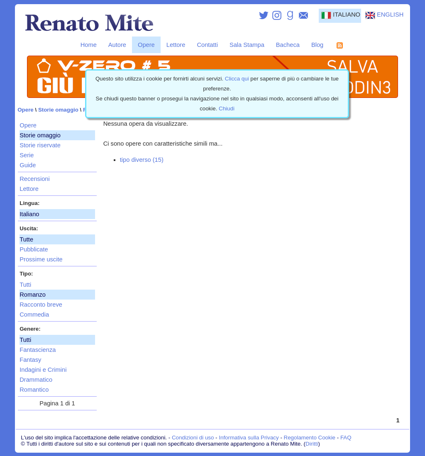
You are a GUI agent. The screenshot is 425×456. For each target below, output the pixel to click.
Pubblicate (34, 249)
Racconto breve (41, 304)
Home (89, 44)
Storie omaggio (58, 110)
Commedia (34, 314)
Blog (317, 44)
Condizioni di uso (193, 437)
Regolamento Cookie (309, 437)
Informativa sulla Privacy (248, 437)
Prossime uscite (41, 259)
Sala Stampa (247, 44)
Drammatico (36, 379)
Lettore (176, 44)
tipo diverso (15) (142, 159)
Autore (117, 44)
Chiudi (226, 108)
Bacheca (288, 44)
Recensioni (35, 179)
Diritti (311, 444)
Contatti (207, 44)
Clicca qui (237, 79)
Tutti (25, 284)
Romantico (34, 389)
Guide (28, 165)
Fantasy (30, 359)
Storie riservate (40, 145)
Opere (146, 44)
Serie (27, 155)
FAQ (346, 437)
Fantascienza (38, 349)
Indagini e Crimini (43, 369)
